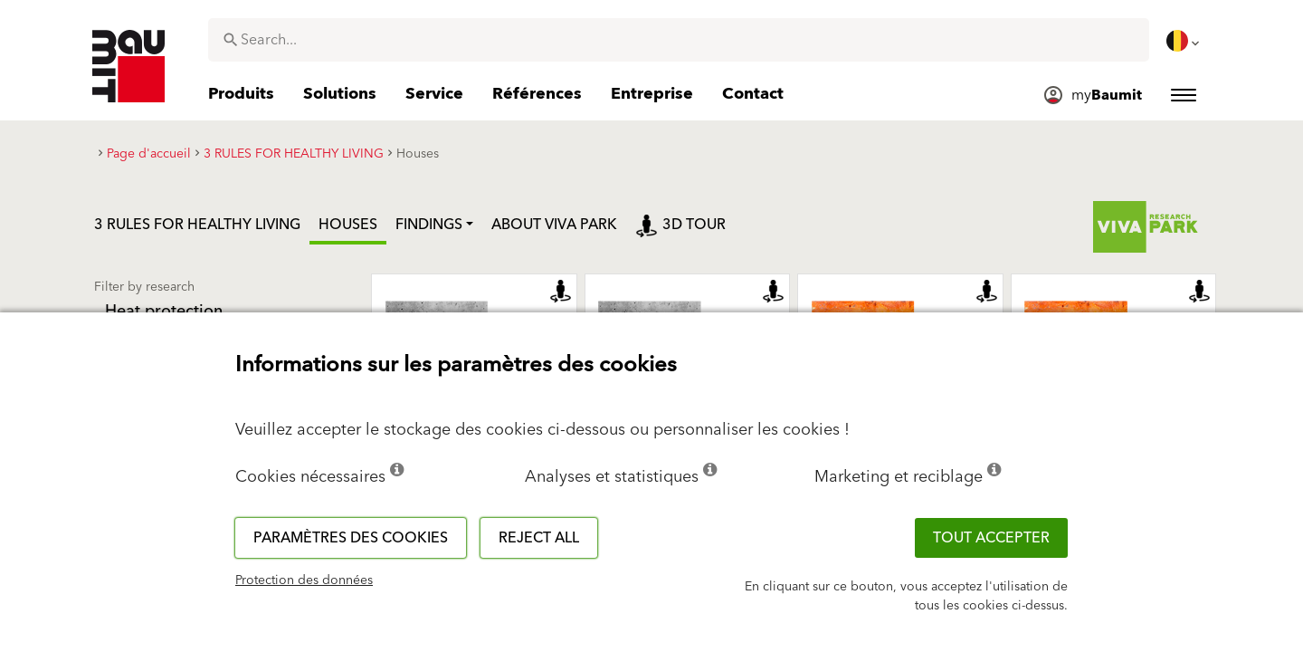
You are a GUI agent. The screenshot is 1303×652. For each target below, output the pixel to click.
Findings (428, 224)
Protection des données (304, 580)
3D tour (680, 224)
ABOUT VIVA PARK (554, 224)
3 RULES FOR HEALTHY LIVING (197, 224)
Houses (348, 224)
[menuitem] (1184, 41)
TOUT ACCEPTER (991, 538)
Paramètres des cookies (350, 538)
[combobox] (678, 40)
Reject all (539, 538)
